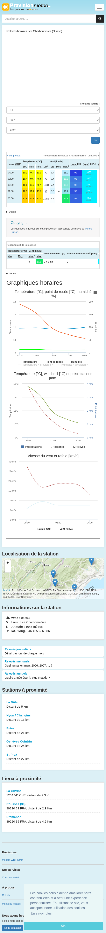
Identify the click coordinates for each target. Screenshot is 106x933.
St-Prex (53, 757)
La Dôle (53, 704)
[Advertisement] (53, 69)
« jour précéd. (14, 155)
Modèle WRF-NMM (12, 859)
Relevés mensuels (53, 664)
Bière (53, 730)
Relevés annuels (53, 676)
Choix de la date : (90, 103)
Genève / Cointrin (53, 744)
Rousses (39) (53, 806)
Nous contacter (12, 927)
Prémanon (53, 819)
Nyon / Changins (53, 718)
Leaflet (6, 590)
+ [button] (7, 563)
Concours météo (11, 877)
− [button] (7, 569)
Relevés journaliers (53, 651)
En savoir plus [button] (41, 913)
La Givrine (53, 793)
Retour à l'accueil (26, 7)
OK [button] (63, 925)
